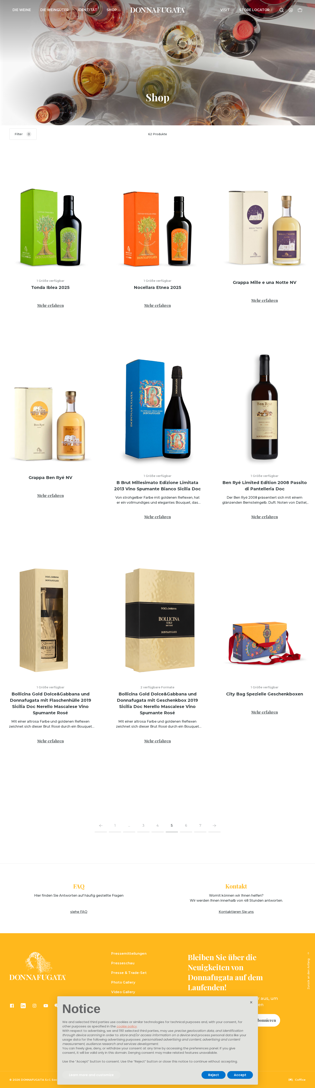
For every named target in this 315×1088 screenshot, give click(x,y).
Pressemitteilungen (129, 954)
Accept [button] (240, 1075)
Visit (225, 10)
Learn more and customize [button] (91, 1075)
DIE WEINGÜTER (54, 10)
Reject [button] (213, 1075)
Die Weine (22, 10)
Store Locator (254, 10)
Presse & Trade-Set (129, 973)
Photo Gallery (123, 982)
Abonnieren (265, 1020)
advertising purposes (124, 1039)
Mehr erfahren (50, 305)
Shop (112, 10)
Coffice (297, 1080)
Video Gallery (123, 992)
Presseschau (122, 963)
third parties (149, 1030)
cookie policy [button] (127, 1026)
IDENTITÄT (87, 10)
